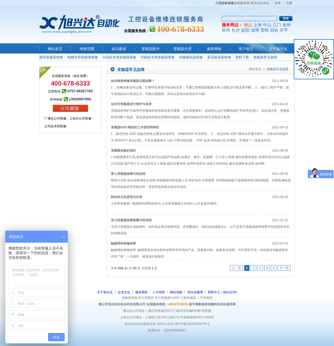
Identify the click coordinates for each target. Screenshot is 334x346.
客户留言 (246, 49)
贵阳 (264, 30)
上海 (257, 25)
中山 (267, 25)
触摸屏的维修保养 (123, 243)
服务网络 (214, 49)
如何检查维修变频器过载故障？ (133, 81)
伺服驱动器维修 (191, 57)
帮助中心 (214, 292)
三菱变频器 (188, 298)
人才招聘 (158, 292)
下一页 (284, 268)
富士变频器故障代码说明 (128, 174)
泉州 (286, 25)
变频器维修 (129, 298)
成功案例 (118, 49)
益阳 (245, 30)
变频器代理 (182, 49)
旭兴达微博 (195, 292)
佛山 (248, 25)
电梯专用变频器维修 (82, 57)
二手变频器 (204, 298)
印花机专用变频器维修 (119, 57)
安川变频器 (146, 298)
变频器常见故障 (265, 57)
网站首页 (55, 49)
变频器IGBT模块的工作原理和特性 (135, 127)
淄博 (255, 30)
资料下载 (242, 57)
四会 (274, 30)
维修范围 (87, 49)
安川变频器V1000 (167, 298)
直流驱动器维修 (219, 57)
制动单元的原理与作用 (126, 197)
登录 (278, 3)
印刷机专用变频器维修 (158, 57)
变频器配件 (150, 49)
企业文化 (124, 292)
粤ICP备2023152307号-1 (192, 324)
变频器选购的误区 (123, 150)
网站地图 (176, 292)
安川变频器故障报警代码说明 (131, 220)
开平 (284, 30)
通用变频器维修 (51, 57)
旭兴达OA (230, 292)
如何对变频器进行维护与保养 (131, 104)
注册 (289, 3)
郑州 (226, 30)
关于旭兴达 (278, 49)
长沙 (235, 30)
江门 (277, 25)
